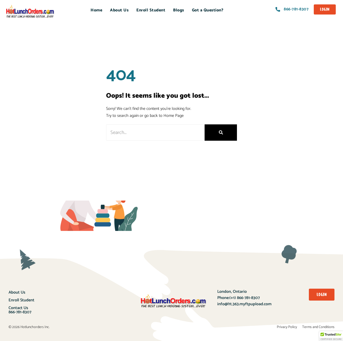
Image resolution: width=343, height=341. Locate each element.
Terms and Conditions (318, 327)
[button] (331, 336)
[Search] (221, 132)
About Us (119, 10)
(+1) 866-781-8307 (244, 297)
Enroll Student (150, 10)
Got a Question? (207, 10)
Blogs (178, 10)
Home (96, 10)
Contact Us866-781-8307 (20, 310)
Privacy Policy (287, 327)
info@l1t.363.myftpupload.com (244, 304)
